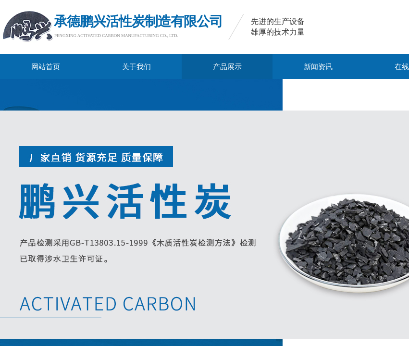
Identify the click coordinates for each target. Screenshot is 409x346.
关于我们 (136, 67)
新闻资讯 (318, 67)
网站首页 (45, 67)
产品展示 (227, 67)
